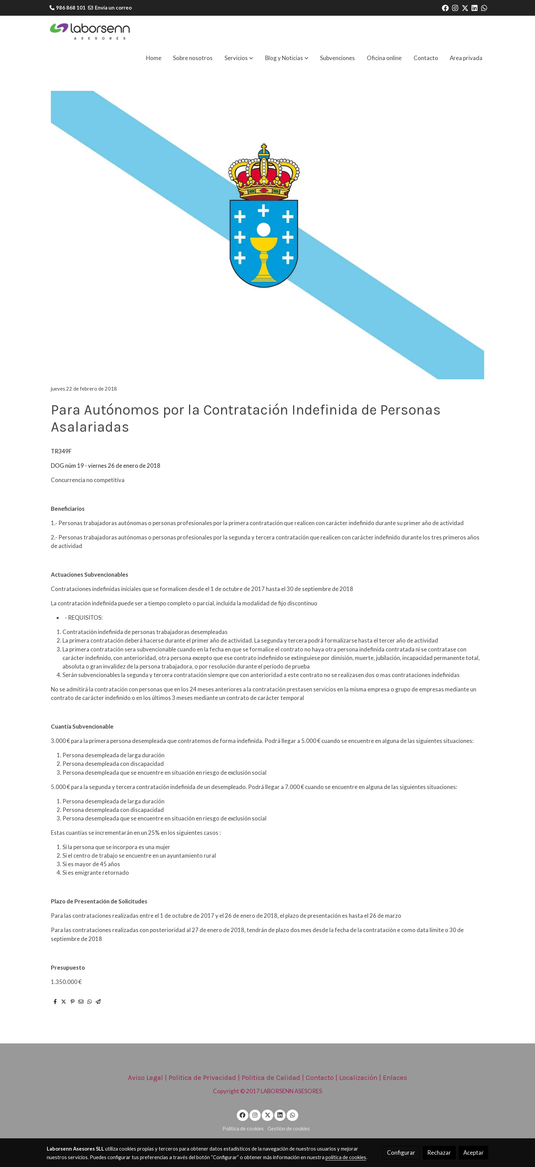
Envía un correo (113, 8)
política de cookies (346, 1157)
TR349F (61, 451)
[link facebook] (445, 7)
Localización (358, 1078)
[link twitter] (465, 7)
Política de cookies (243, 1128)
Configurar (401, 1152)
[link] (90, 32)
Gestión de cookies (289, 1128)
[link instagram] (455, 7)
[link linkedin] (475, 7)
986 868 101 (71, 8)
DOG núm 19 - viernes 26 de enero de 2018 (105, 465)
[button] (239, 58)
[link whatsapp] (484, 7)
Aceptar (473, 1152)
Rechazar (439, 1152)
